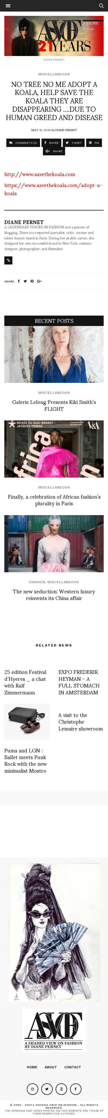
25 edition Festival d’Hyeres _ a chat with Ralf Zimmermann (25, 681)
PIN (94, 142)
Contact (72, 1067)
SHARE (51, 142)
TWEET (74, 142)
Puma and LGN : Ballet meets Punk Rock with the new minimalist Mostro (25, 760)
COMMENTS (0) (23, 142)
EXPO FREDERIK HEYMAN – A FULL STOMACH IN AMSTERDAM (79, 681)
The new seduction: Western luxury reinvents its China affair (54, 594)
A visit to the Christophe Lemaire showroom (80, 721)
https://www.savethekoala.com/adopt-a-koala (53, 188)
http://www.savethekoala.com (39, 173)
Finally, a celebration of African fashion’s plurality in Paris (54, 499)
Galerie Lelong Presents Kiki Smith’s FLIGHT (54, 405)
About (51, 1067)
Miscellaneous (54, 74)
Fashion (37, 582)
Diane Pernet (66, 129)
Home (32, 1067)
